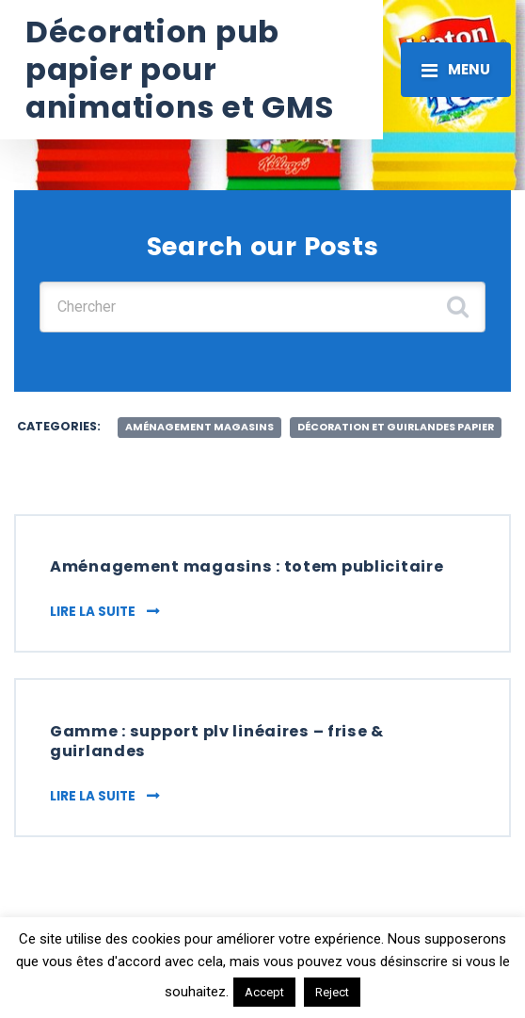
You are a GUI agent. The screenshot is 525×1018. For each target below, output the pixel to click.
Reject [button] (332, 992)
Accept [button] (264, 992)
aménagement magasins (199, 427)
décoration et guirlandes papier (395, 427)
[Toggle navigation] (456, 69)
